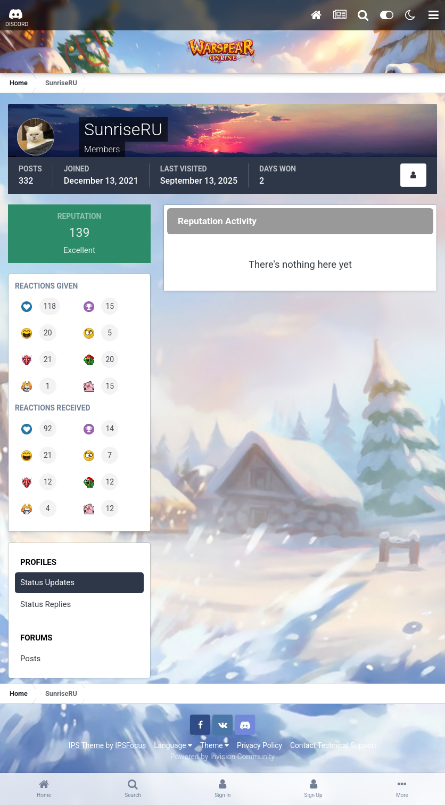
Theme (214, 745)
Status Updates (47, 582)
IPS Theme (86, 745)
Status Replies (45, 604)
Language (173, 745)
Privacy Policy (259, 745)
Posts (30, 658)
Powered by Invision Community (222, 756)
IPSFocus (130, 745)
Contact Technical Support (333, 745)
